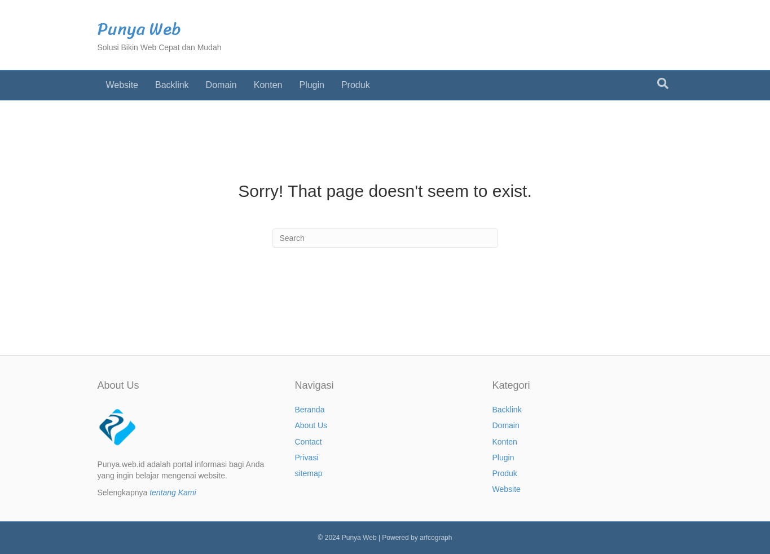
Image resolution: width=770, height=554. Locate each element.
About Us (311, 425)
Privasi (307, 457)
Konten (268, 85)
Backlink (172, 85)
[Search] (663, 83)
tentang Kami (172, 492)
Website (122, 85)
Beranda (310, 409)
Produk (355, 85)
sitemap (309, 473)
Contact (308, 441)
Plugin (311, 85)
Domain (221, 85)
